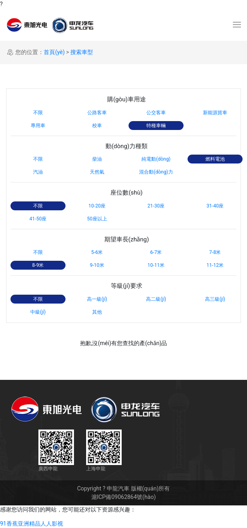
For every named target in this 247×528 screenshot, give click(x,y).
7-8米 (215, 252)
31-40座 (215, 206)
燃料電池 (215, 159)
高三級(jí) (215, 299)
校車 (97, 125)
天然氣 (97, 172)
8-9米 (38, 265)
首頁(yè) (54, 52)
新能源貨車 (215, 112)
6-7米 (156, 252)
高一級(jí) (97, 299)
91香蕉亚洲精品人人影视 (31, 523)
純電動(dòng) (155, 159)
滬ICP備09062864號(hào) (123, 497)
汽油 (38, 172)
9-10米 (97, 265)
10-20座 (97, 206)
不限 (38, 112)
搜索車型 (81, 52)
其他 (97, 312)
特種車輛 (156, 125)
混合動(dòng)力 (156, 172)
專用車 (38, 125)
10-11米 (156, 265)
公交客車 (156, 112)
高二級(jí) (156, 299)
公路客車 (97, 112)
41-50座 (38, 219)
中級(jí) (38, 312)
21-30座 (156, 206)
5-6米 (97, 252)
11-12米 (215, 265)
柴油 (97, 159)
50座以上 (97, 219)
